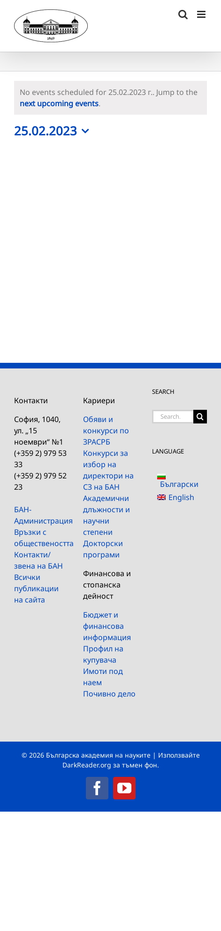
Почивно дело (109, 693)
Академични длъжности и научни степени (106, 515)
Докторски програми (103, 549)
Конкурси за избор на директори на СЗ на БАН (108, 470)
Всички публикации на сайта (36, 588)
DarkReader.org (86, 764)
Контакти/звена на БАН (38, 560)
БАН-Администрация (41, 515)
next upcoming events (59, 103)
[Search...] (172, 416)
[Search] (200, 416)
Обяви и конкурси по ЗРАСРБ (106, 430)
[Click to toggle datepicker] (53, 131)
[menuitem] (179, 480)
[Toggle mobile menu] (202, 14)
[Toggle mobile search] (183, 14)
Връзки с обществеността (41, 537)
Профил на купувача (103, 654)
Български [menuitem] (179, 484)
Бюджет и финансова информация (107, 626)
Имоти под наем (103, 677)
